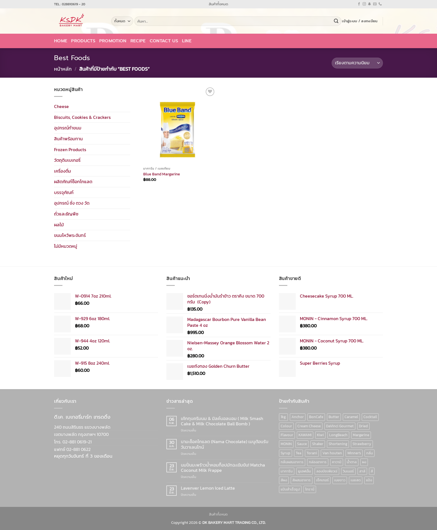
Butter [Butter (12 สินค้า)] (334, 416)
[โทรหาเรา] (380, 4)
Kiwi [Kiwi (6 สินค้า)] (320, 435)
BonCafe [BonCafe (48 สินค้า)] (316, 416)
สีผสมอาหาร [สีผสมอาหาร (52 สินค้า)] (301, 480)
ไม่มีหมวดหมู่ (65, 246)
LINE (186, 41)
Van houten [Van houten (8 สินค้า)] (332, 453)
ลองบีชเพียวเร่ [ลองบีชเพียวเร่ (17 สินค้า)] (327, 471)
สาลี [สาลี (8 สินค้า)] (362, 471)
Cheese (61, 106)
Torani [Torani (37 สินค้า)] (312, 453)
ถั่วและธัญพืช (66, 213)
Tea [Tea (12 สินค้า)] (298, 453)
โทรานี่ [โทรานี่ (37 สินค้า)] (309, 489)
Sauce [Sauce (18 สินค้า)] (302, 443)
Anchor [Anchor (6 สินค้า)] (298, 416)
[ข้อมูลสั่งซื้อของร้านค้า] (357, 63)
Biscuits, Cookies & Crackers (82, 117)
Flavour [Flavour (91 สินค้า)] (287, 435)
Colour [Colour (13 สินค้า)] (286, 426)
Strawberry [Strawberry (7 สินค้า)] (362, 443)
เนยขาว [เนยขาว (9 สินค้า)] (339, 480)
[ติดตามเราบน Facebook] (359, 4)
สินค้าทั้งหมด (218, 4)
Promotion (113, 41)
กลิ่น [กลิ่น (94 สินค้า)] (369, 453)
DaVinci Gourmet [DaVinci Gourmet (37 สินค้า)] (340, 426)
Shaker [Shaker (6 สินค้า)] (317, 443)
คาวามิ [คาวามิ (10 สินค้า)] (336, 462)
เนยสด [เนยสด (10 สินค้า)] (356, 480)
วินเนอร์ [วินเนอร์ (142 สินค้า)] (348, 471)
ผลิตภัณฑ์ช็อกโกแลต (73, 181)
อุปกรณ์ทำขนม (67, 127)
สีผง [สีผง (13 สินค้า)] (284, 480)
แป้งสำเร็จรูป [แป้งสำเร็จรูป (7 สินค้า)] (290, 489)
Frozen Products (70, 149)
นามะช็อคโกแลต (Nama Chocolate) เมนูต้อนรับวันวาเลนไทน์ (224, 444)
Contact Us (164, 41)
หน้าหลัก (63, 69)
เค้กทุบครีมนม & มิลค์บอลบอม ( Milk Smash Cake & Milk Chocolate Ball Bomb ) (222, 421)
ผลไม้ (59, 224)
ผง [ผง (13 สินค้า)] (364, 462)
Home (60, 41)
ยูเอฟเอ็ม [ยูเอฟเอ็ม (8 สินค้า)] (304, 471)
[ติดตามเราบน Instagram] (364, 4)
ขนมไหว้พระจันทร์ (70, 235)
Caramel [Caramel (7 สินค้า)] (351, 416)
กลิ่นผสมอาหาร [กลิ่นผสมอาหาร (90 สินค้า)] (292, 462)
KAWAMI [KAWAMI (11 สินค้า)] (305, 435)
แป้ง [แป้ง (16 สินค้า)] (369, 480)
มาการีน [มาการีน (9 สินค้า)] (287, 471)
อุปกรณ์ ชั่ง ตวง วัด (71, 203)
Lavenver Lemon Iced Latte (208, 488)
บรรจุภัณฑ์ (64, 192)
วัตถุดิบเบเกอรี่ (67, 160)
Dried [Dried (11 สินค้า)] (363, 426)
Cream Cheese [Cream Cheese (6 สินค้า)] (309, 426)
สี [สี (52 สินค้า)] (372, 471)
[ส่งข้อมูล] (336, 21)
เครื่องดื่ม (62, 170)
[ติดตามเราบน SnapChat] (369, 4)
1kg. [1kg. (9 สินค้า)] (283, 416)
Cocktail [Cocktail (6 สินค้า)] (370, 416)
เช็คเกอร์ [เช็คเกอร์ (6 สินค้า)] (322, 480)
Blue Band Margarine (161, 174)
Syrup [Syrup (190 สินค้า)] (285, 453)
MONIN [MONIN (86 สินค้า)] (286, 443)
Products (83, 41)
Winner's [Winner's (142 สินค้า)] (354, 453)
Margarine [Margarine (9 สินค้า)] (361, 435)
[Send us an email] (375, 4)
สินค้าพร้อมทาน (68, 138)
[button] (359, 21)
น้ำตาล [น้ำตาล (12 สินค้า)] (352, 462)
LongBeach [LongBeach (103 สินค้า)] (338, 435)
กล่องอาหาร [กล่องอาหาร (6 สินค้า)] (318, 462)
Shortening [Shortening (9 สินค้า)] (338, 443)
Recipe (138, 41)
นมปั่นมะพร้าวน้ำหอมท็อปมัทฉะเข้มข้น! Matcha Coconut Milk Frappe (223, 467)
